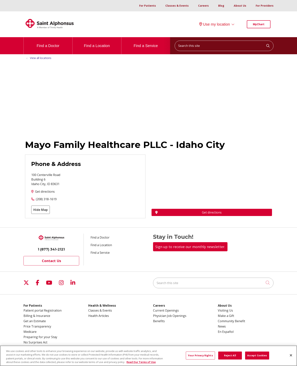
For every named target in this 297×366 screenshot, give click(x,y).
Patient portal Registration (42, 310)
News (222, 326)
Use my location (214, 24)
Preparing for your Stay (40, 337)
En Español (226, 332)
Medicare (30, 332)
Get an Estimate (34, 321)
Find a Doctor (48, 42)
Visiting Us (225, 310)
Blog (221, 5)
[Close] (291, 355)
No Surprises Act (35, 342)
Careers (203, 5)
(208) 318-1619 (46, 199)
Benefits (159, 321)
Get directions (45, 191)
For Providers (265, 5)
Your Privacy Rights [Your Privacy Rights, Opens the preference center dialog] (200, 355)
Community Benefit (231, 321)
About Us (240, 5)
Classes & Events (177, 5)
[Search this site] (224, 46)
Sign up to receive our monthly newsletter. (190, 246)
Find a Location (97, 42)
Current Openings (166, 310)
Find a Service (145, 42)
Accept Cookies (257, 355)
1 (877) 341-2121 (51, 249)
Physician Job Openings (169, 316)
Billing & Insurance (36, 316)
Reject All (230, 355)
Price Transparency (37, 326)
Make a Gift (226, 316)
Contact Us (51, 260)
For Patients (147, 5)
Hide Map (40, 210)
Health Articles (98, 316)
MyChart (258, 24)
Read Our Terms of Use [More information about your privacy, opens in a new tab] (141, 362)
